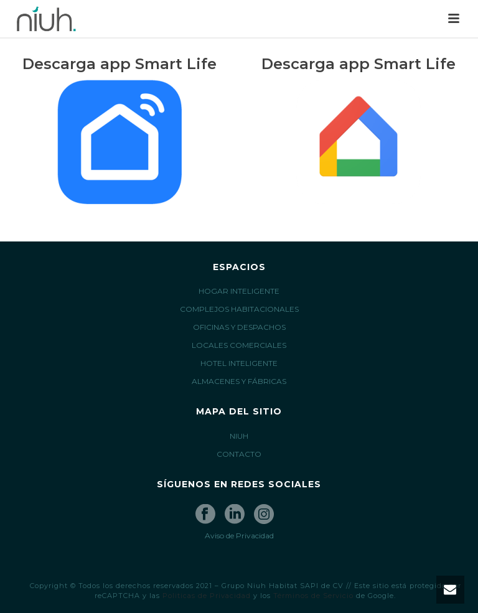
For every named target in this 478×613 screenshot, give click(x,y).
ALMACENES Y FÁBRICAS (239, 381)
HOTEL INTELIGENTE (239, 363)
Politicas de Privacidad (206, 595)
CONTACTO (239, 454)
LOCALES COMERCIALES (239, 345)
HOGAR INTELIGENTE (239, 291)
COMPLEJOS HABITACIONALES (239, 309)
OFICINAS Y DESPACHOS (239, 327)
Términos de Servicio (313, 595)
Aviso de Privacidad (239, 535)
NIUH (239, 436)
